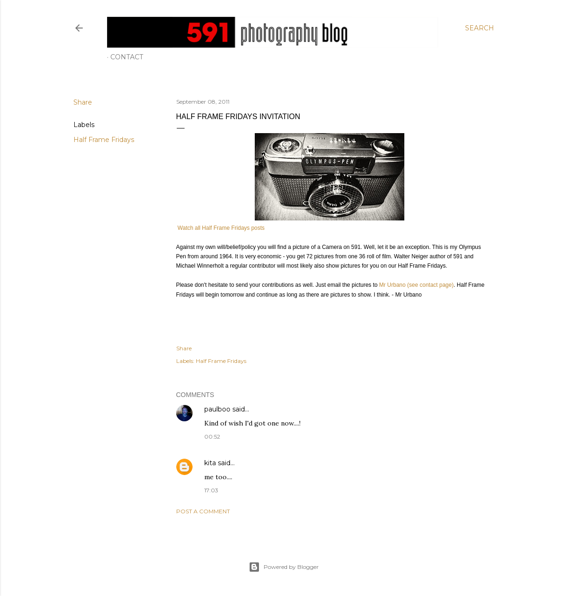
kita (210, 463)
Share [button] (82, 102)
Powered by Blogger (284, 567)
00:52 (212, 436)
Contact (126, 57)
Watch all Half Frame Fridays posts (220, 228)
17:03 (211, 490)
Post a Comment (203, 511)
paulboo (217, 409)
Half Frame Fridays (103, 139)
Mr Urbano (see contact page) (416, 285)
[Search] (479, 28)
